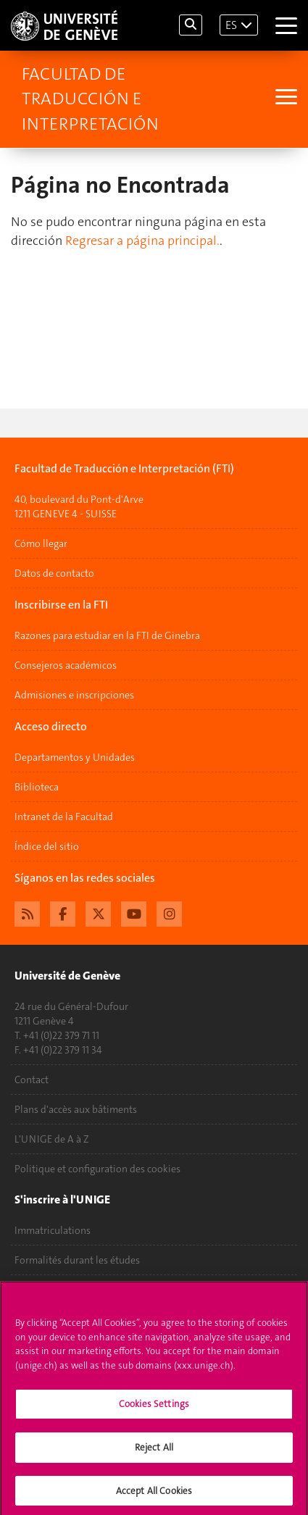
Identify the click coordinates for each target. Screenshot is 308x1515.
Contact (31, 1079)
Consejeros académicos (65, 665)
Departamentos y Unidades (74, 757)
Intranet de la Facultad (63, 816)
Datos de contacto (54, 573)
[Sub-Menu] (284, 98)
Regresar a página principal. (142, 240)
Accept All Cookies (154, 1494)
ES (231, 25)
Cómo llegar (40, 543)
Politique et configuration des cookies (97, 1168)
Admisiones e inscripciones (74, 694)
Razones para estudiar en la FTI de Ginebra (107, 635)
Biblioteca (36, 786)
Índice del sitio (46, 846)
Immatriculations (52, 1230)
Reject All (154, 1451)
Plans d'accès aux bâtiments (75, 1109)
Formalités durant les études (77, 1259)
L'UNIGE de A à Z (51, 1138)
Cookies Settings (154, 1408)
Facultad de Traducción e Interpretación (90, 98)
